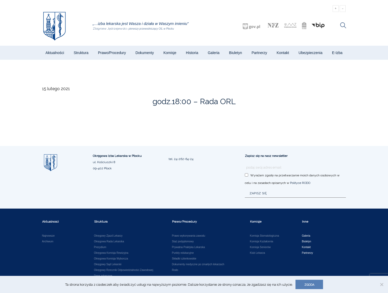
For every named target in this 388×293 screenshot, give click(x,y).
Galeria (213, 53)
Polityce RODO (300, 183)
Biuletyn (235, 53)
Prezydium (100, 247)
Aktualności (54, 53)
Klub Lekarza (257, 253)
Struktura (81, 53)
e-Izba (337, 53)
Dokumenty (144, 53)
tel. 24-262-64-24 (181, 159)
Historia (192, 53)
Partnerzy (259, 53)
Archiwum (48, 241)
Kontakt (283, 53)
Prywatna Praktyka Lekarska (188, 247)
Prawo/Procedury (112, 53)
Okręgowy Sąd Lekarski (108, 264)
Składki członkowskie (184, 258)
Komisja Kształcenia (261, 241)
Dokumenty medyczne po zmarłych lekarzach (198, 264)
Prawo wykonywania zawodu (188, 236)
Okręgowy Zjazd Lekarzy (108, 236)
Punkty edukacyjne (183, 253)
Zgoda (309, 285)
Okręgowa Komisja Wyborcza (111, 258)
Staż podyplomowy (183, 241)
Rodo (175, 270)
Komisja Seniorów (260, 247)
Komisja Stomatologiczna (264, 236)
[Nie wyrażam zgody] (381, 284)
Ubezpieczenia (311, 53)
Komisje (169, 53)
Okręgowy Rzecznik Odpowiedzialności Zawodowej (123, 270)
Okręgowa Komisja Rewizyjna (111, 253)
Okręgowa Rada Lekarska (109, 241)
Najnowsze (48, 236)
